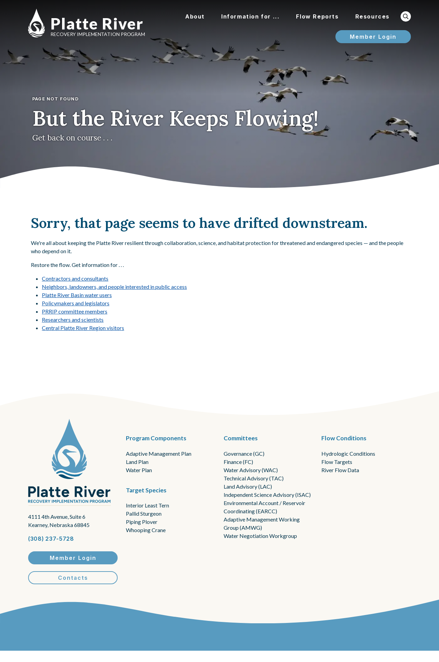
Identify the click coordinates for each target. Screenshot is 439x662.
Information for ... (250, 16)
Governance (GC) (244, 453)
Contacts (73, 577)
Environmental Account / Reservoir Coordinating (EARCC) (264, 507)
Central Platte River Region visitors (83, 327)
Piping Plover (141, 521)
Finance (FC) (238, 461)
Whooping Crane (146, 530)
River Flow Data (340, 470)
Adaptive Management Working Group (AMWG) (262, 523)
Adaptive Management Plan (158, 453)
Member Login (373, 36)
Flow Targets (336, 461)
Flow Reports (317, 16)
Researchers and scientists (73, 319)
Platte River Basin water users (77, 295)
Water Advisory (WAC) (251, 470)
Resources (372, 16)
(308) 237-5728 (51, 538)
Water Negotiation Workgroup (260, 535)
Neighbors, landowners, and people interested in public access (114, 286)
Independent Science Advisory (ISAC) (267, 494)
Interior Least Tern (147, 505)
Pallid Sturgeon (144, 513)
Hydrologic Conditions (348, 453)
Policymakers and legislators (75, 303)
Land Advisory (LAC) (248, 486)
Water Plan (139, 470)
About (195, 16)
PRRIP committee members (74, 311)
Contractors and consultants (75, 278)
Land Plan (137, 461)
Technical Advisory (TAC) (254, 478)
